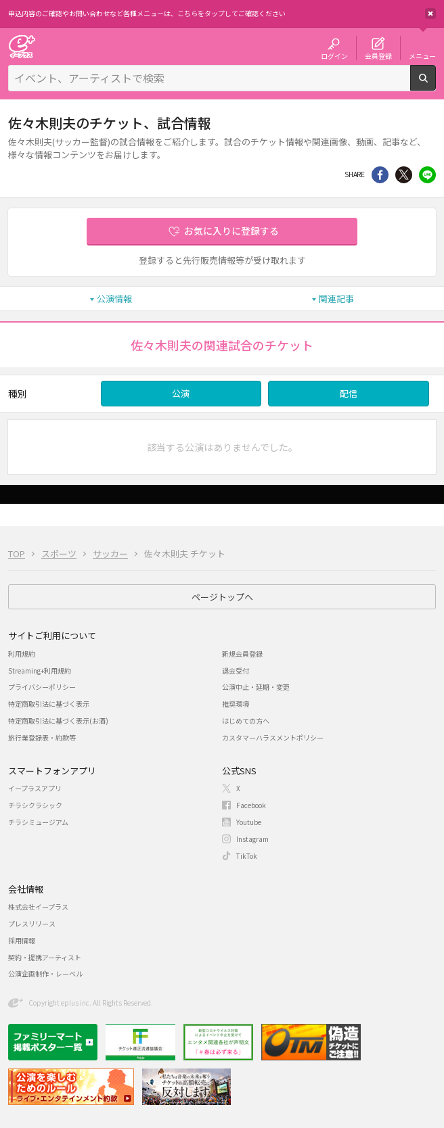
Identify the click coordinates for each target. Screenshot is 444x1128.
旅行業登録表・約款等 (42, 737)
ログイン (334, 55)
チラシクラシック (35, 805)
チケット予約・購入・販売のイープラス (21, 46)
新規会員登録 (242, 654)
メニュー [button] (422, 55)
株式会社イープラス (38, 906)
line (427, 174)
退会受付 (235, 670)
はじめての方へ (245, 720)
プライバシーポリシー (42, 687)
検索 (435, 85)
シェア (380, 174)
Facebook (251, 805)
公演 (181, 393)
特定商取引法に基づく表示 (48, 704)
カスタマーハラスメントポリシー (273, 737)
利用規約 (21, 654)
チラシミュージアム (38, 822)
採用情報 (21, 940)
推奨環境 (235, 704)
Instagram (252, 839)
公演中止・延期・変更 (256, 687)
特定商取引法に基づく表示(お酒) (58, 720)
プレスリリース (32, 923)
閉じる (430, 13)
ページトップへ (222, 596)
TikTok (246, 856)
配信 (348, 393)
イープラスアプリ (35, 788)
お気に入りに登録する (231, 230)
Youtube (248, 822)
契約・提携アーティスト (44, 957)
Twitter (403, 174)
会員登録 (378, 55)
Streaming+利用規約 (39, 670)
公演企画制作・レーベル (45, 973)
